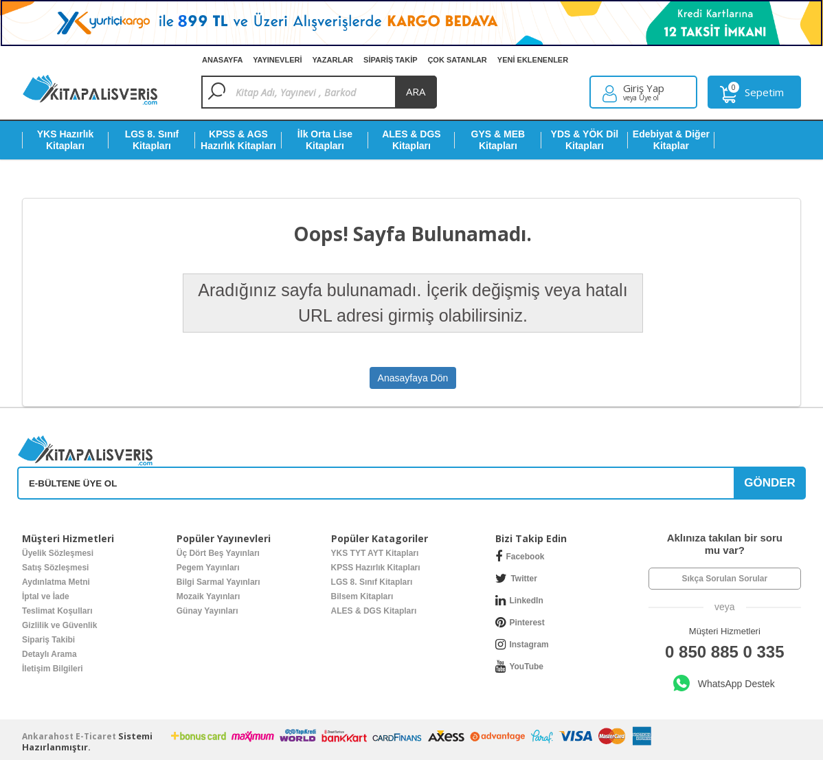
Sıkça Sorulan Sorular (724, 578)
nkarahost (49, 736)
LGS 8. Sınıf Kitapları (372, 582)
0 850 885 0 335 (725, 651)
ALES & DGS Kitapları (374, 611)
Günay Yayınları (207, 611)
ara (415, 91)
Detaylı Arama (49, 654)
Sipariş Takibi (48, 640)
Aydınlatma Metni (56, 582)
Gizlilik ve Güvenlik (59, 625)
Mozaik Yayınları (208, 596)
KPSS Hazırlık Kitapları (375, 567)
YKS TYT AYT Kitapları (375, 553)
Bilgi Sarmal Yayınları (218, 582)
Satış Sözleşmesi (55, 567)
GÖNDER (770, 482)
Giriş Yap (643, 88)
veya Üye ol (641, 97)
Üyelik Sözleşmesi (57, 553)
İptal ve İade (45, 596)
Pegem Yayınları (208, 567)
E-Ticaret (96, 736)
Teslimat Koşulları (57, 611)
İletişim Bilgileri (52, 668)
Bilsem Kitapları (362, 596)
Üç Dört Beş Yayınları (218, 553)
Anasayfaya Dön (413, 377)
